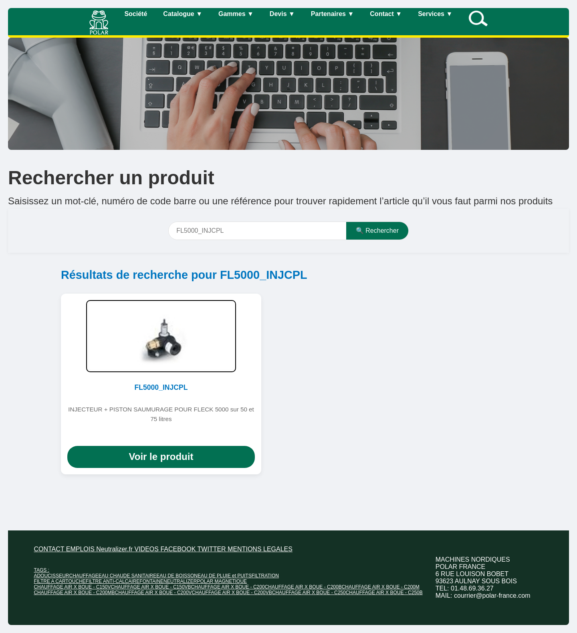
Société (135, 13)
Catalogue (182, 13)
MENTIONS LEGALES (260, 549)
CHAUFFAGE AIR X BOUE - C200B (303, 587)
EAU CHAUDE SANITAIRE (127, 576)
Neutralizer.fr (115, 549)
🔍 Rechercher (377, 230)
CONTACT (50, 549)
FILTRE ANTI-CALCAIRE (112, 581)
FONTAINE (151, 581)
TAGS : (41, 570)
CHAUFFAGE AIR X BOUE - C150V (72, 587)
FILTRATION (265, 576)
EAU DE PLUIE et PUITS (225, 576)
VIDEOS (147, 549)
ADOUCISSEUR (51, 576)
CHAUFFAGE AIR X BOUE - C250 (309, 592)
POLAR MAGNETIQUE (222, 581)
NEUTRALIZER (180, 581)
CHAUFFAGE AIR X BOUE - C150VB (151, 587)
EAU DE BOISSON (177, 576)
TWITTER (213, 549)
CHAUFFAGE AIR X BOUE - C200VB (232, 592)
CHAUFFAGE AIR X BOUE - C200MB (74, 592)
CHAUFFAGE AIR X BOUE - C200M (381, 587)
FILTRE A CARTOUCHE (59, 581)
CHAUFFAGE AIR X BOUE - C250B (384, 592)
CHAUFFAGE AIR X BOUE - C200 (228, 587)
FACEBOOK (178, 549)
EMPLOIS (81, 549)
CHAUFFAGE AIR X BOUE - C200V (153, 592)
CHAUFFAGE (83, 576)
